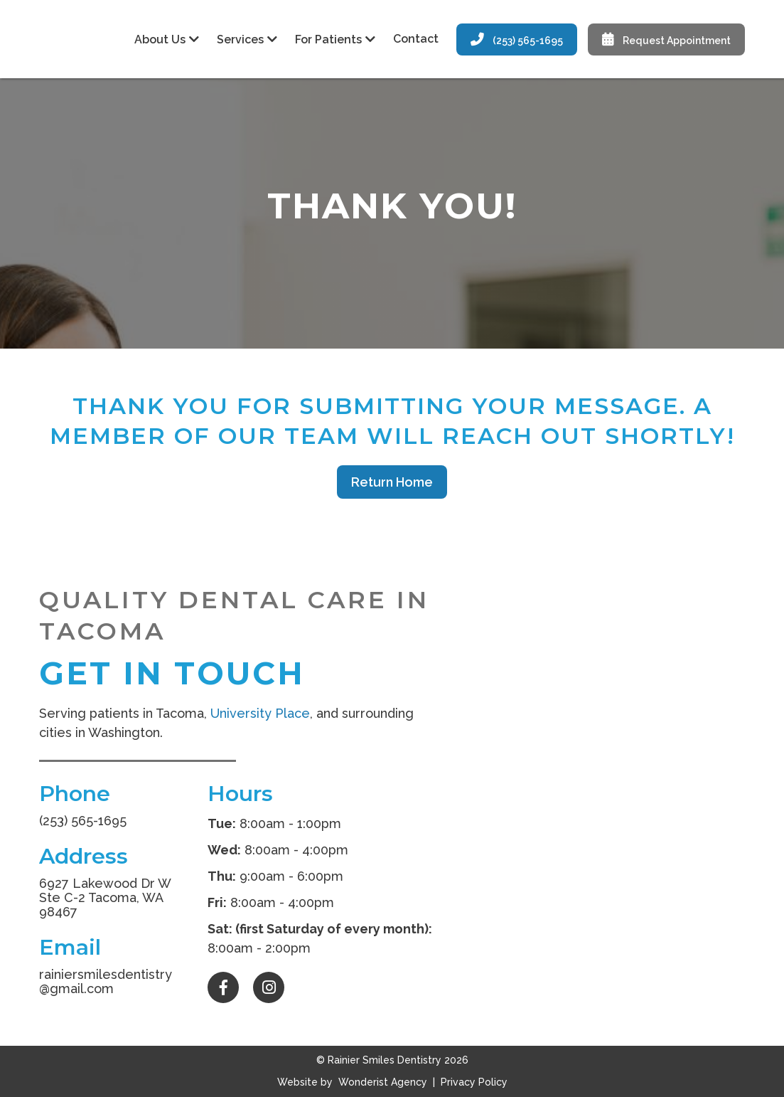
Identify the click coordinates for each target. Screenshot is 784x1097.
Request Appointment (666, 39)
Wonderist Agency (382, 1082)
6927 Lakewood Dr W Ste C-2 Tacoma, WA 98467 (105, 897)
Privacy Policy (473, 1082)
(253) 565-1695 (517, 39)
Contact (416, 39)
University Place (260, 713)
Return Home (392, 482)
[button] (165, 39)
